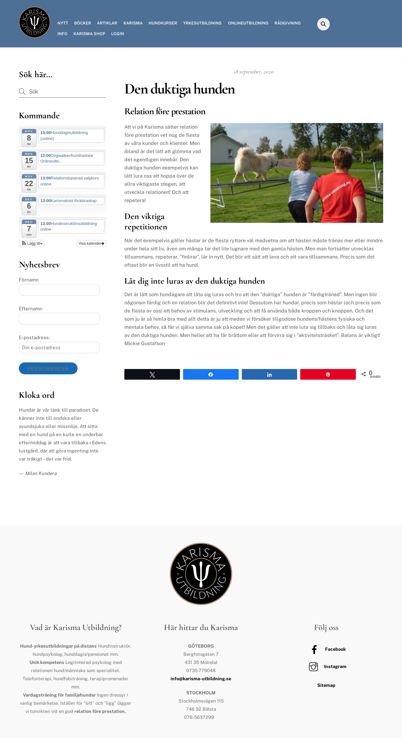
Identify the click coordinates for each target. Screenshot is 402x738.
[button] (31, 243)
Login (117, 33)
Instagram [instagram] (326, 666)
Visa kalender (92, 243)
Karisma (133, 23)
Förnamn (29, 279)
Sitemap (326, 685)
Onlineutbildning (248, 23)
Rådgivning (287, 23)
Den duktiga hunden (179, 89)
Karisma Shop (89, 33)
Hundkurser (163, 23)
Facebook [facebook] (326, 649)
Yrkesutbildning (202, 23)
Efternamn (30, 308)
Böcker (82, 23)
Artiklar (107, 23)
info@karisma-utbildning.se (201, 678)
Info (62, 33)
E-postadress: (34, 337)
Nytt (62, 23)
